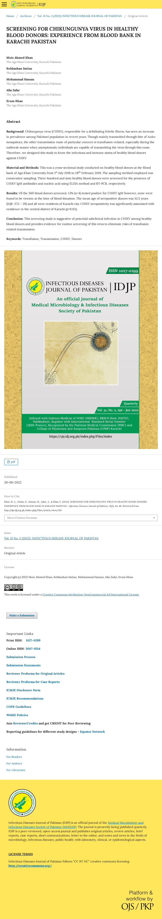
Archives (25, 16)
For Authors (14, 763)
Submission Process (20, 657)
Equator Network (92, 732)
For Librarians (15, 770)
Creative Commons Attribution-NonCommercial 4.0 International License (91, 594)
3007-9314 (33, 649)
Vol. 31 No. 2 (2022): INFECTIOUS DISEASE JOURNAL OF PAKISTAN (79, 16)
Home (10, 16)
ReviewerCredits (25, 723)
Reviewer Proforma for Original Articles (35, 673)
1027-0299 (32, 640)
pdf (12, 462)
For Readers (14, 757)
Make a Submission (21, 615)
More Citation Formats (22, 518)
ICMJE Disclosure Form (23, 690)
